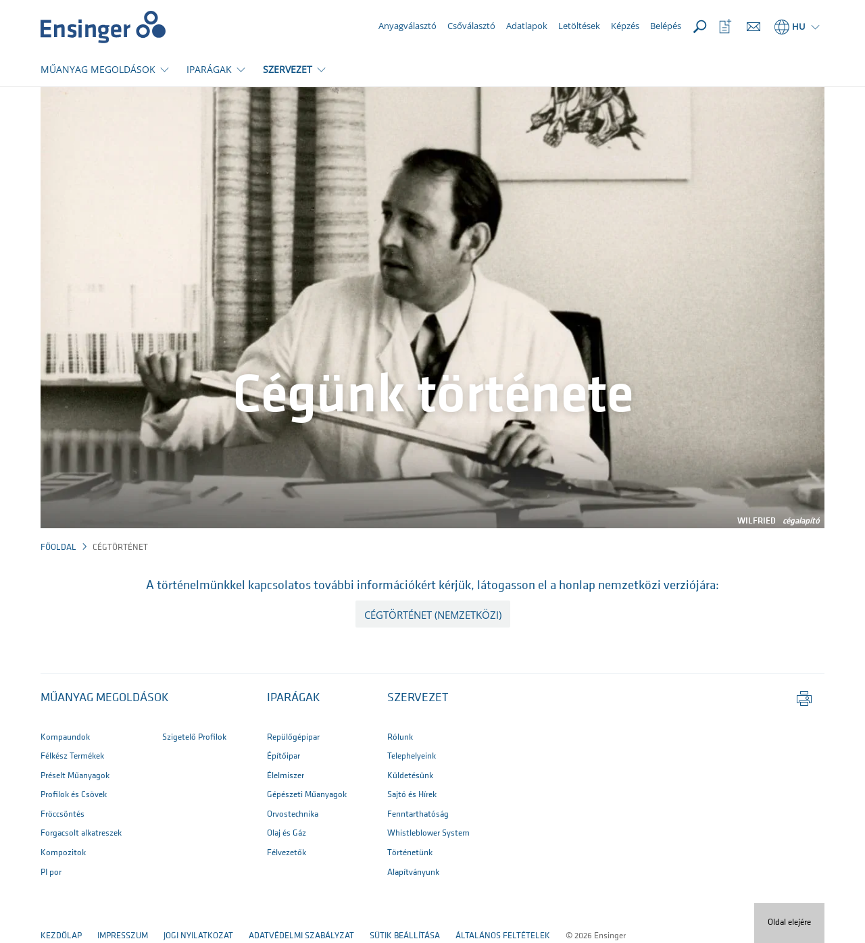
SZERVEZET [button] (287, 69)
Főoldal (58, 547)
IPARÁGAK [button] (209, 69)
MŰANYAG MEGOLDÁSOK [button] (98, 69)
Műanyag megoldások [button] (105, 698)
